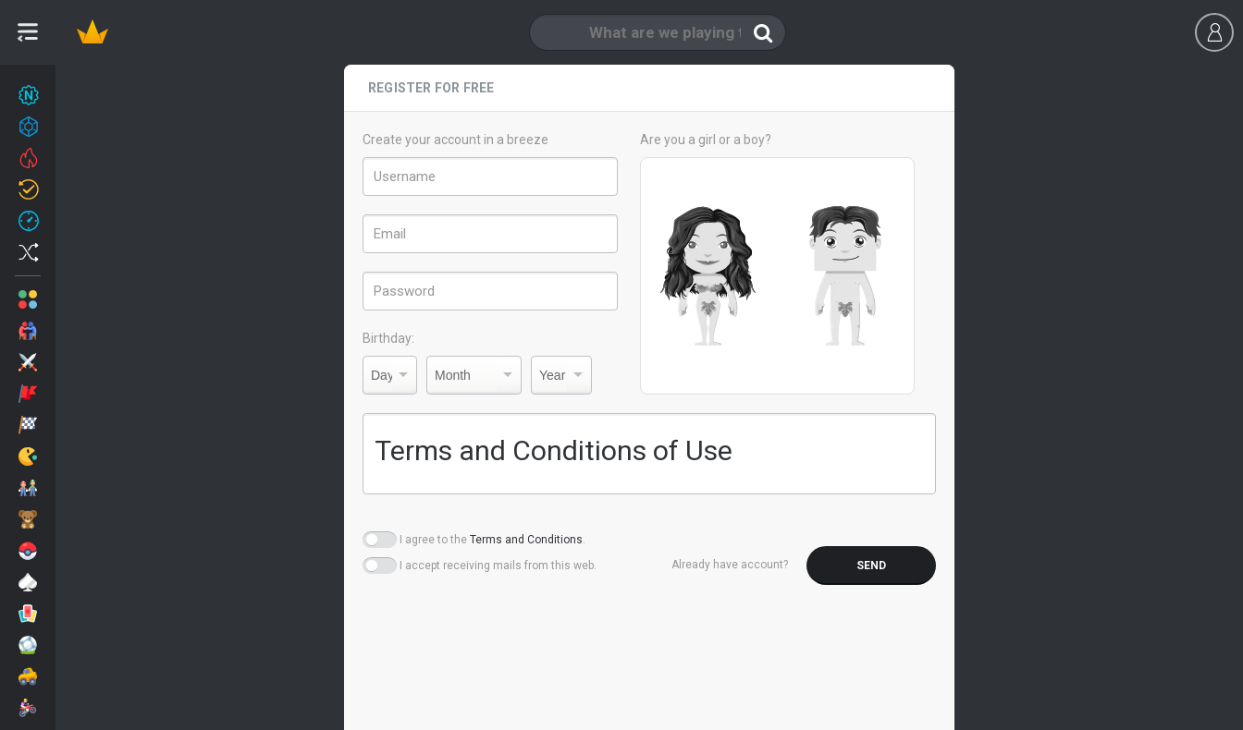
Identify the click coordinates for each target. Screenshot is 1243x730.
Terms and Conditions (526, 539)
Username (405, 176)
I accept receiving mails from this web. (498, 565)
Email (390, 233)
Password (404, 291)
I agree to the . (492, 539)
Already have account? (729, 564)
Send (871, 565)
